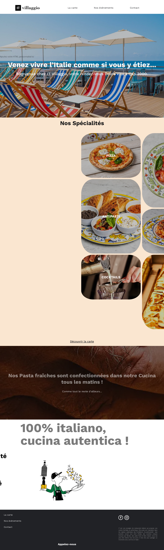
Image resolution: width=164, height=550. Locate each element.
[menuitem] (79, 7)
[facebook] (120, 518)
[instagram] (126, 518)
